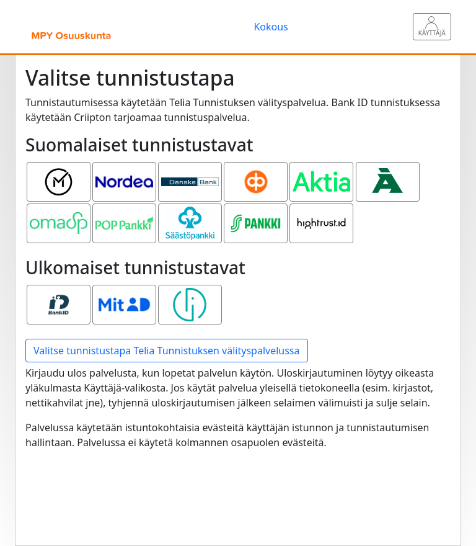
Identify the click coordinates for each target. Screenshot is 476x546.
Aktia (321, 172)
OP (256, 172)
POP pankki (124, 214)
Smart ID (189, 295)
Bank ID (58, 295)
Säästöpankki (191, 214)
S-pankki (256, 214)
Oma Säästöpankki (60, 221)
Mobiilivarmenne (60, 172)
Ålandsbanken (389, 172)
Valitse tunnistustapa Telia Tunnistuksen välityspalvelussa (166, 350)
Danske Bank (190, 180)
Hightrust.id (322, 214)
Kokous (270, 27)
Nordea (124, 172)
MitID (125, 295)
